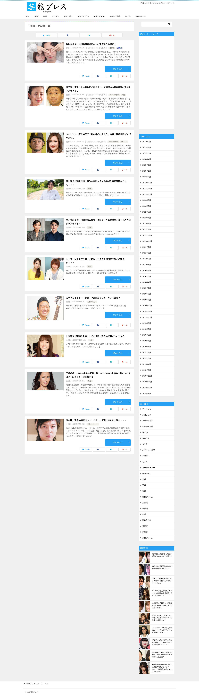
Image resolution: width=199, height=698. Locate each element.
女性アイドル (83, 16)
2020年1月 (146, 300)
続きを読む (121, 69)
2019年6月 (146, 341)
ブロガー (146, 456)
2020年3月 (146, 288)
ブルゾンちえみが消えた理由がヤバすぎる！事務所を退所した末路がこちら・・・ (162, 642)
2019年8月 (146, 329)
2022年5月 (146, 224)
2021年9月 (146, 247)
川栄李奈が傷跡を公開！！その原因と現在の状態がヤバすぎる (95, 336)
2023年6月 (146, 147)
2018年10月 (147, 388)
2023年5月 (146, 153)
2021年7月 (146, 259)
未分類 (145, 509)
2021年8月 (146, 253)
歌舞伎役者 (146, 520)
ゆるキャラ (146, 473)
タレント (55, 16)
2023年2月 (146, 171)
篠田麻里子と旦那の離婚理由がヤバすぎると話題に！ (91, 44)
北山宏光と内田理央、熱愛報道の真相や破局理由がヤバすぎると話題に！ (162, 605)
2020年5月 (146, 276)
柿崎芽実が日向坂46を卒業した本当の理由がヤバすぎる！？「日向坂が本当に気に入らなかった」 (162, 668)
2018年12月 (147, 376)
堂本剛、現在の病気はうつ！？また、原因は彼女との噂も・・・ (96, 420)
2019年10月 (147, 317)
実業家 (119, 48)
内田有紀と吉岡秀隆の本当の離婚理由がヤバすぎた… (162, 567)
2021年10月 (147, 241)
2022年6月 (146, 218)
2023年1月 (146, 177)
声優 (144, 485)
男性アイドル (99, 16)
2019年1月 (146, 370)
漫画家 (145, 526)
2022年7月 (146, 212)
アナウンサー (147, 409)
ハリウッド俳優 (148, 450)
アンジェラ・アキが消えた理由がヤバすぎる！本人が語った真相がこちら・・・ (162, 630)
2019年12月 (147, 306)
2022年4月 (146, 229)
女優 (27, 16)
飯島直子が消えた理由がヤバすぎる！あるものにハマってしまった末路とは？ (162, 618)
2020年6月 (146, 270)
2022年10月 (147, 194)
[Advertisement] (156, 83)
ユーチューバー (148, 468)
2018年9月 (146, 393)
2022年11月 (147, 188)
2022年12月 (147, 183)
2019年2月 (146, 364)
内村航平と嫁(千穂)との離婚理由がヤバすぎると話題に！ (162, 555)
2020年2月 (146, 294)
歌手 (45, 16)
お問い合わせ (141, 16)
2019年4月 (146, 352)
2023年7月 (146, 142)
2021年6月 (146, 265)
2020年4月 (146, 282)
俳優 (36, 16)
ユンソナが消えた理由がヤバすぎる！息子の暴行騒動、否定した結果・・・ (162, 593)
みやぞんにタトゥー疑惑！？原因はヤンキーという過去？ (93, 298)
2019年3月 (146, 358)
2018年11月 (147, 382)
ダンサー (146, 444)
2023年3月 (146, 165)
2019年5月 (146, 347)
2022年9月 (146, 200)
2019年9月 (146, 323)
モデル (127, 16)
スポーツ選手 (114, 16)
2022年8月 (146, 206)
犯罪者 (145, 532)
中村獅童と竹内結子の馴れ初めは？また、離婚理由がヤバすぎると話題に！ (162, 654)
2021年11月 (147, 235)
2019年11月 (147, 311)
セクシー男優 (147, 426)
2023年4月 (146, 159)
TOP (32, 684)
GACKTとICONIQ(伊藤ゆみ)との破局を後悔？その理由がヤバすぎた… (162, 581)
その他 (145, 432)
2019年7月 (146, 335)
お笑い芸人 (68, 16)
